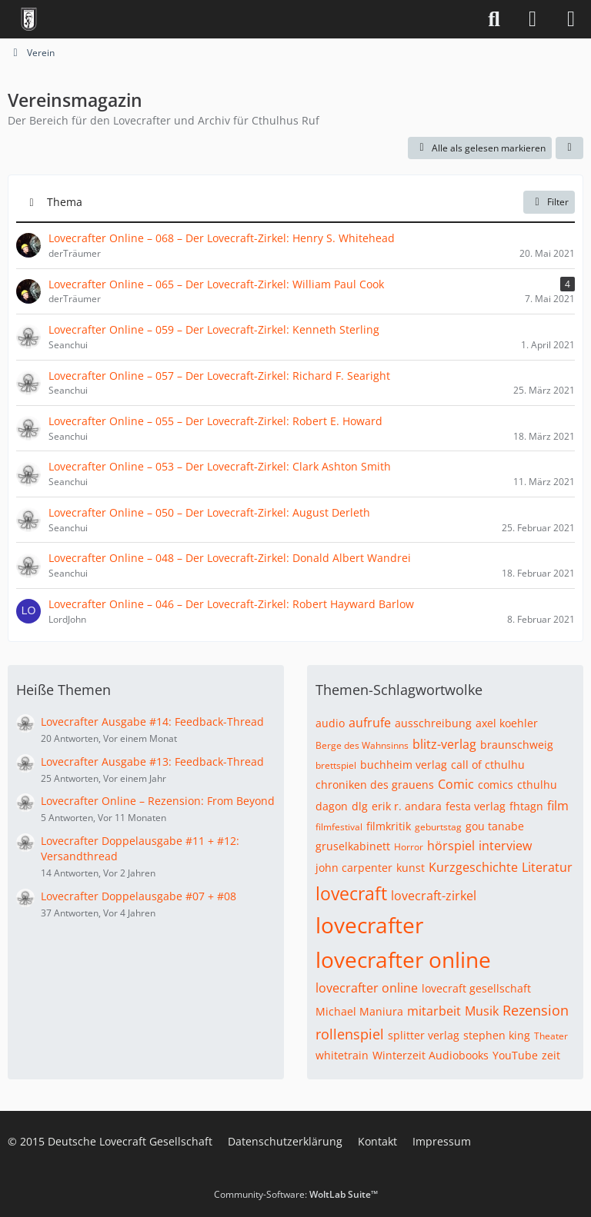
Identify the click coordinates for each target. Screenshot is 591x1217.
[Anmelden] (532, 19)
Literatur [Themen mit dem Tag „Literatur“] (547, 867)
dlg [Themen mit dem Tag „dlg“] (360, 806)
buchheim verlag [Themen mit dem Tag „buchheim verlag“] (403, 764)
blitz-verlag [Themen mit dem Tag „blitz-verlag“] (444, 744)
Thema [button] (64, 202)
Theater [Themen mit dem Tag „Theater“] (551, 1035)
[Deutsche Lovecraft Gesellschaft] (29, 19)
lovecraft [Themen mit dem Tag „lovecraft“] (351, 893)
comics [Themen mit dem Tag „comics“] (495, 784)
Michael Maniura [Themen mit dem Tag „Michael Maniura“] (359, 1011)
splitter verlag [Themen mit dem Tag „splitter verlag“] (423, 1035)
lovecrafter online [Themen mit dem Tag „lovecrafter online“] (403, 959)
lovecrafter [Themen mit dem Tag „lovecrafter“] (369, 924)
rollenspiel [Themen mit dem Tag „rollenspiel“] (350, 1034)
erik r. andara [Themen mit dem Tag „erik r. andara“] (407, 806)
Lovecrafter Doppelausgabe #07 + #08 (138, 896)
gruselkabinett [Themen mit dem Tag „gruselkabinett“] (353, 846)
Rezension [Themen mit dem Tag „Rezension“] (536, 1010)
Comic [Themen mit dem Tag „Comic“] (456, 784)
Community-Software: (296, 1194)
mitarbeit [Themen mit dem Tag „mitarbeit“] (434, 1011)
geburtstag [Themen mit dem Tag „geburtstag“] (438, 826)
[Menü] (571, 19)
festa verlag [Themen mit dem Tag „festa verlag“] (476, 806)
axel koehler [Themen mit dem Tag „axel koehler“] (507, 723)
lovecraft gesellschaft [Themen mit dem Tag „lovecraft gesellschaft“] (476, 988)
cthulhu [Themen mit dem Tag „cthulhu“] (537, 784)
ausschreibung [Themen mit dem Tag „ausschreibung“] (433, 723)
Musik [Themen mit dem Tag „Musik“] (482, 1011)
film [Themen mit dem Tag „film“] (558, 805)
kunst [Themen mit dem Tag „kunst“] (410, 867)
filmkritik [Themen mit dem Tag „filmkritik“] (388, 826)
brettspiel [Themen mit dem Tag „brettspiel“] (336, 765)
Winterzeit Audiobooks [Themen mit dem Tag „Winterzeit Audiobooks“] (430, 1055)
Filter (549, 201)
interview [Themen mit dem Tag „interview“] (505, 845)
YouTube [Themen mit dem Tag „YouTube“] (515, 1055)
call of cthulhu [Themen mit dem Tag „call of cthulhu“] (488, 764)
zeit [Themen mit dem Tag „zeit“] (551, 1055)
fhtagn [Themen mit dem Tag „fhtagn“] (526, 806)
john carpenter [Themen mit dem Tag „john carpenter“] (354, 867)
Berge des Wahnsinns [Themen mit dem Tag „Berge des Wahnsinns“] (362, 745)
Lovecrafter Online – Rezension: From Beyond (158, 800)
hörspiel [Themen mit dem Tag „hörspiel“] (451, 845)
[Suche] (494, 19)
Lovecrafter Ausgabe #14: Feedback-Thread (152, 721)
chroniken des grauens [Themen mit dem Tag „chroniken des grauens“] (375, 784)
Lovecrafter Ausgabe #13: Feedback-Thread (152, 761)
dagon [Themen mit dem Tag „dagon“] (332, 806)
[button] (569, 148)
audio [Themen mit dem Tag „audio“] (330, 723)
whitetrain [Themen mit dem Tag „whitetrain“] (342, 1055)
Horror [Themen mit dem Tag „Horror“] (408, 846)
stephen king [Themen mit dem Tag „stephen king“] (496, 1035)
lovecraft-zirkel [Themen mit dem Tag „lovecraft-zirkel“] (433, 895)
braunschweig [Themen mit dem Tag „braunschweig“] (516, 744)
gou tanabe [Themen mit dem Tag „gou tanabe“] (495, 826)
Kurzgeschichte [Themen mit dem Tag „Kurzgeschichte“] (473, 867)
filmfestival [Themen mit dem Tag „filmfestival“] (339, 826)
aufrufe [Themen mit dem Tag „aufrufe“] (370, 722)
